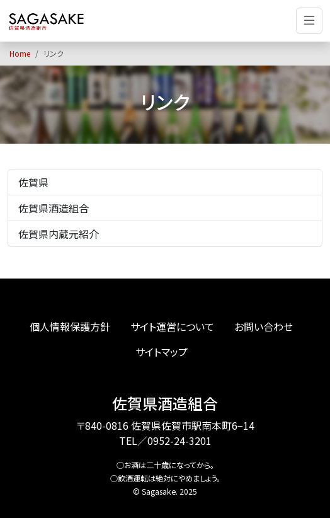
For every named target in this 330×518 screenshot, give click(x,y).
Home (19, 53)
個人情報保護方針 (70, 326)
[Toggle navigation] (309, 21)
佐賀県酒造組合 (53, 208)
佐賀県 (33, 182)
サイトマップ (161, 351)
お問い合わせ (263, 326)
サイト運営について (172, 326)
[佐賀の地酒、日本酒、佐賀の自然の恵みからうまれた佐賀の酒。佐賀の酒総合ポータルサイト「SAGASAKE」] (46, 21)
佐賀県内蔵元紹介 (58, 233)
